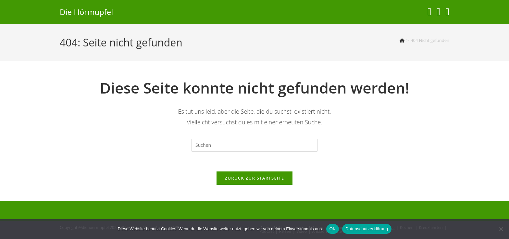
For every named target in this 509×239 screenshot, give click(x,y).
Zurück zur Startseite (254, 178)
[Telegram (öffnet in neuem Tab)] (447, 11)
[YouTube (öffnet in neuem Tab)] (438, 11)
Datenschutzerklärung (366, 228)
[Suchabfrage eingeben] (254, 145)
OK (332, 228)
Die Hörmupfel (86, 11)
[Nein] (501, 229)
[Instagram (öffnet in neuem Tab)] (429, 11)
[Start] (402, 40)
